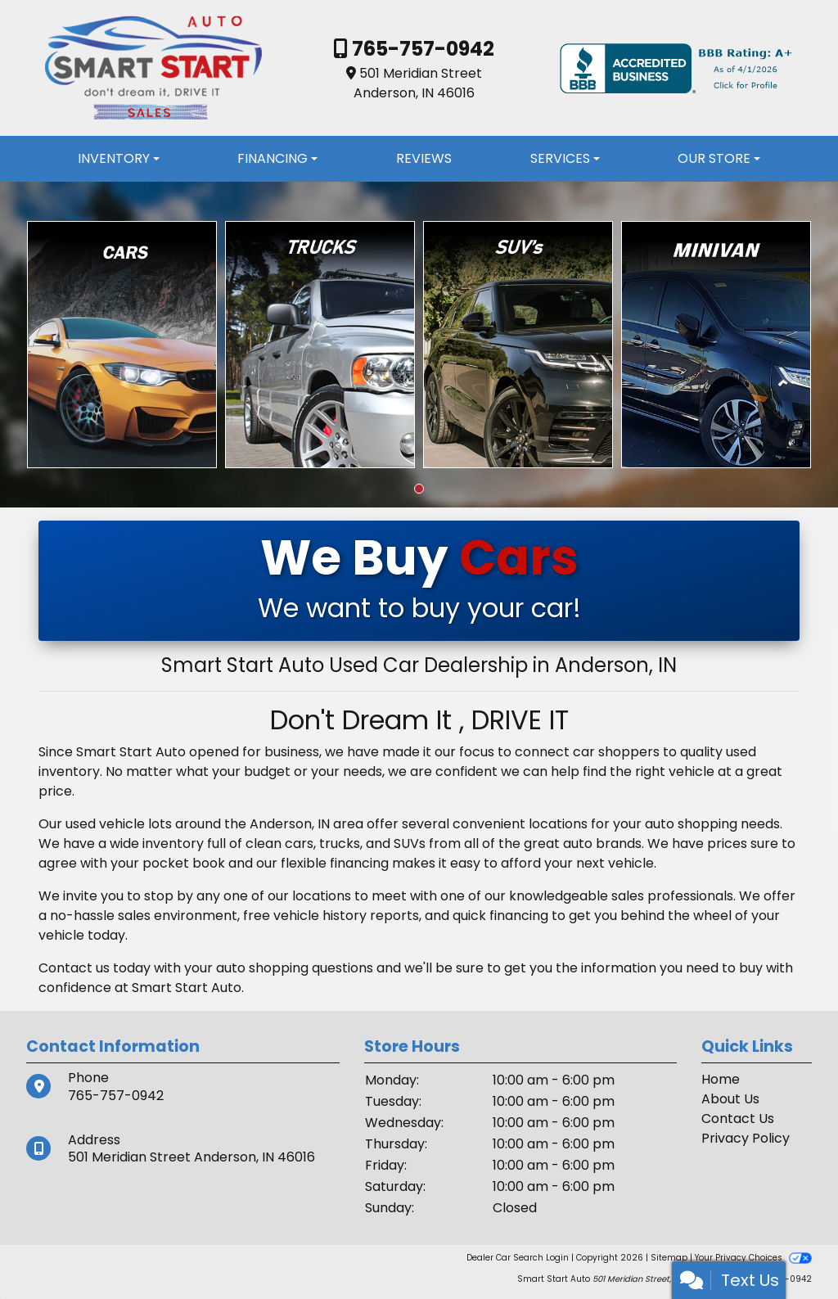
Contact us (74, 967)
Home (720, 1079)
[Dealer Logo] (153, 67)
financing (518, 915)
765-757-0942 (421, 48)
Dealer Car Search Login (517, 1258)
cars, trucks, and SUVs (355, 843)
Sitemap (669, 1258)
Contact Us (737, 1118)
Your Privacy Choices (753, 1258)
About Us (730, 1098)
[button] (419, 489)
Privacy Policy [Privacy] (745, 1138)
